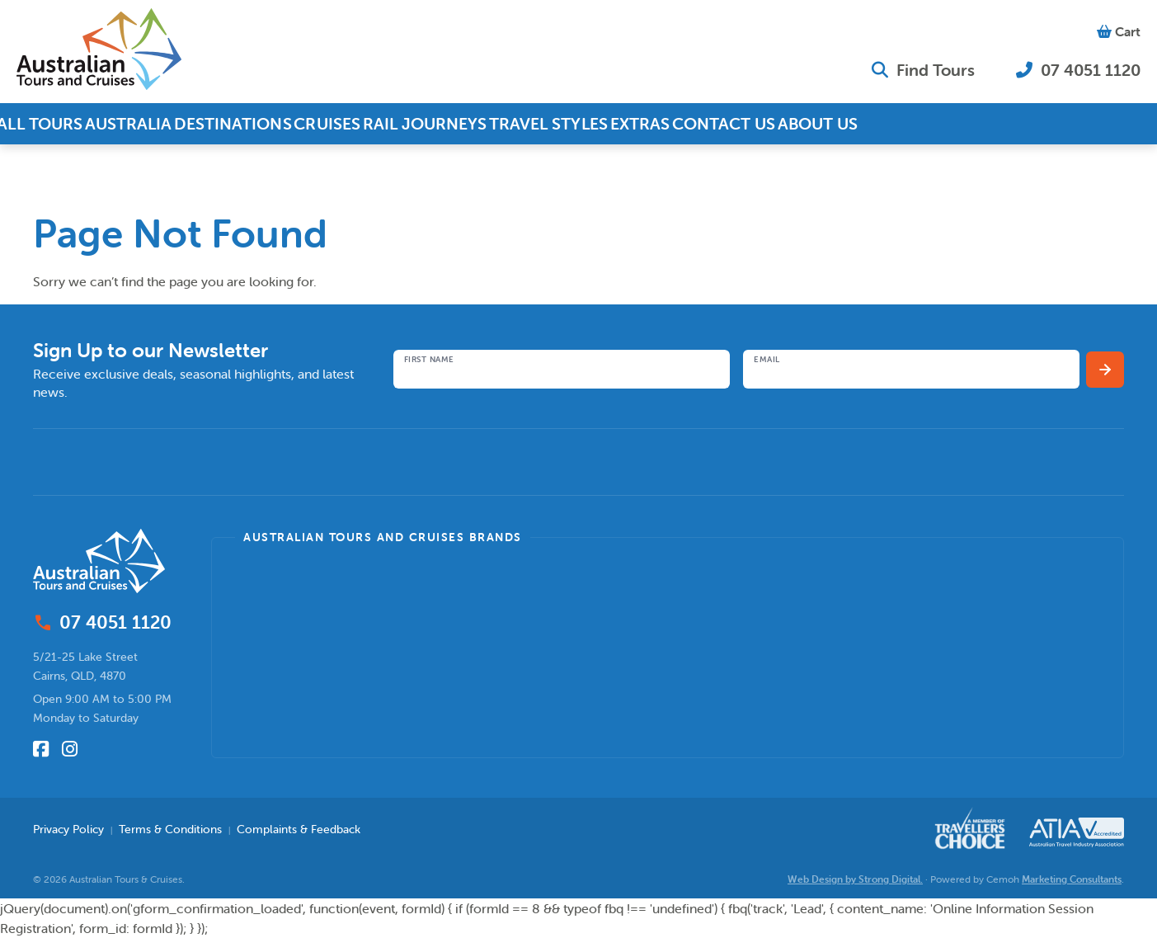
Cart (1119, 31)
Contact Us (781, 123)
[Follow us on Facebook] (41, 749)
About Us (884, 123)
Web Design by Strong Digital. (855, 879)
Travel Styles (587, 123)
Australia (142, 123)
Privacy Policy (68, 829)
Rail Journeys (461, 123)
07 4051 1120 (1078, 69)
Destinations (253, 123)
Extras (687, 123)
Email (767, 360)
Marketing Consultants (1072, 879)
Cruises (355, 123)
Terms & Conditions (170, 829)
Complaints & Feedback (298, 829)
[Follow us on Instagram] (70, 749)
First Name (429, 360)
